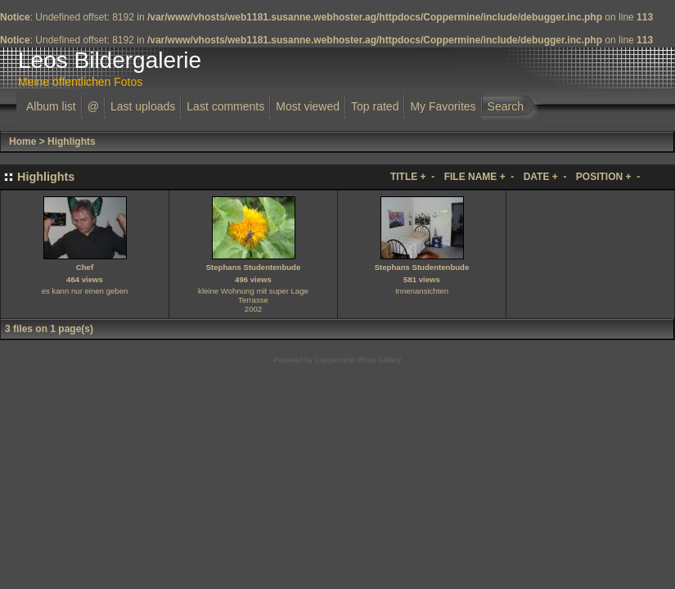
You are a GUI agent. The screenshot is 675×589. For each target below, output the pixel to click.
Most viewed (308, 106)
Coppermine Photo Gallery (357, 360)
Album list (51, 106)
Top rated (374, 106)
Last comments (225, 106)
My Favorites (442, 106)
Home (22, 141)
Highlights (71, 141)
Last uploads (142, 106)
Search (506, 106)
